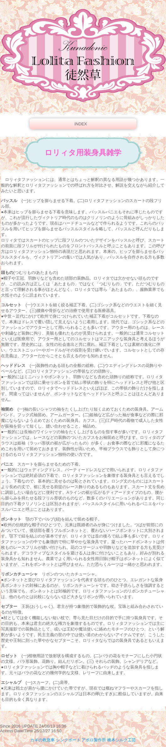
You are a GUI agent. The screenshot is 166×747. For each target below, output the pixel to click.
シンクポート (68, 740)
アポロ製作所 (93, 740)
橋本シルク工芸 (121, 740)
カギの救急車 (42, 740)
